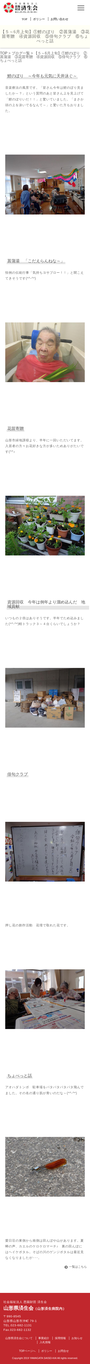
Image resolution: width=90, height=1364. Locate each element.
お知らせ (77, 1338)
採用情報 (60, 1338)
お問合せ (63, 1351)
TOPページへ (27, 1351)
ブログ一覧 (21, 53)
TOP (24, 19)
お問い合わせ (59, 19)
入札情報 (45, 1342)
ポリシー (39, 19)
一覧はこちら (78, 1266)
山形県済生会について (19, 1338)
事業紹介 (43, 1338)
